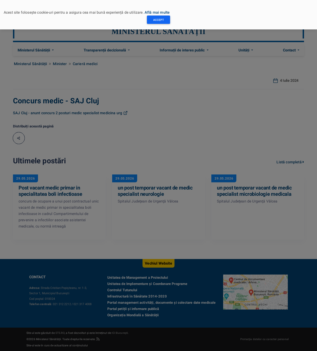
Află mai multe (157, 12)
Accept (158, 20)
